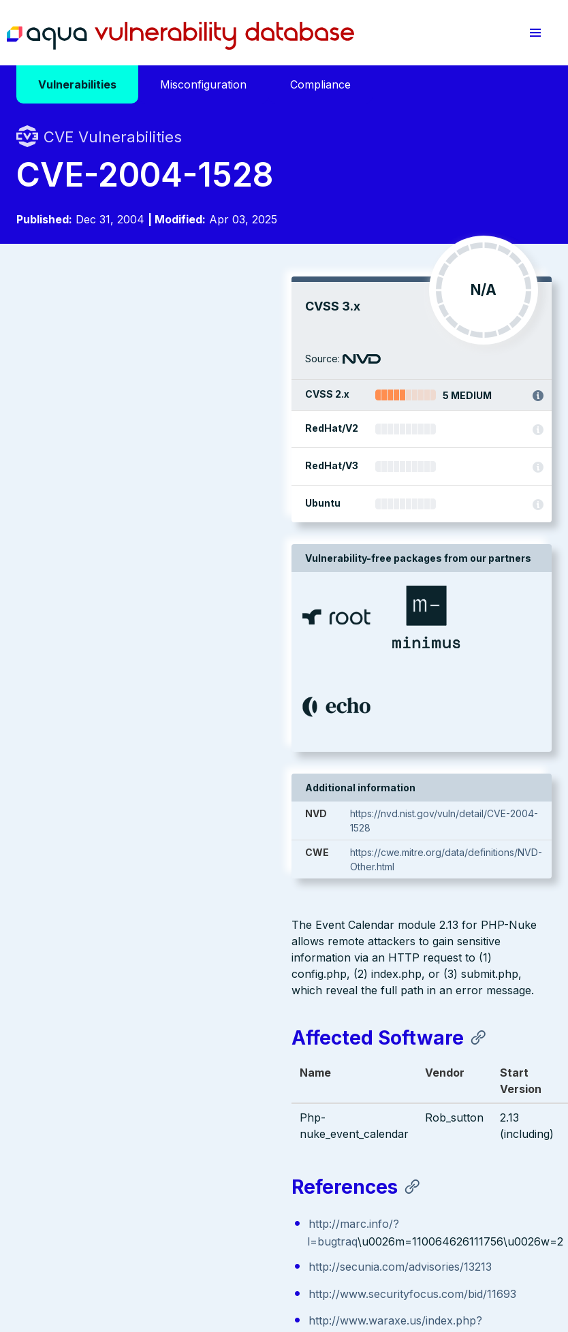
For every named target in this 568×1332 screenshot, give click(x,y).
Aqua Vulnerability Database (180, 36)
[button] (535, 32)
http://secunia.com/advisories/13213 (125, 626)
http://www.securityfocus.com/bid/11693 (137, 654)
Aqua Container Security (94, 1059)
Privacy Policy (264, 1234)
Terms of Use (46, 1248)
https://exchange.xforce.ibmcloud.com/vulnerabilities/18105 (186, 723)
